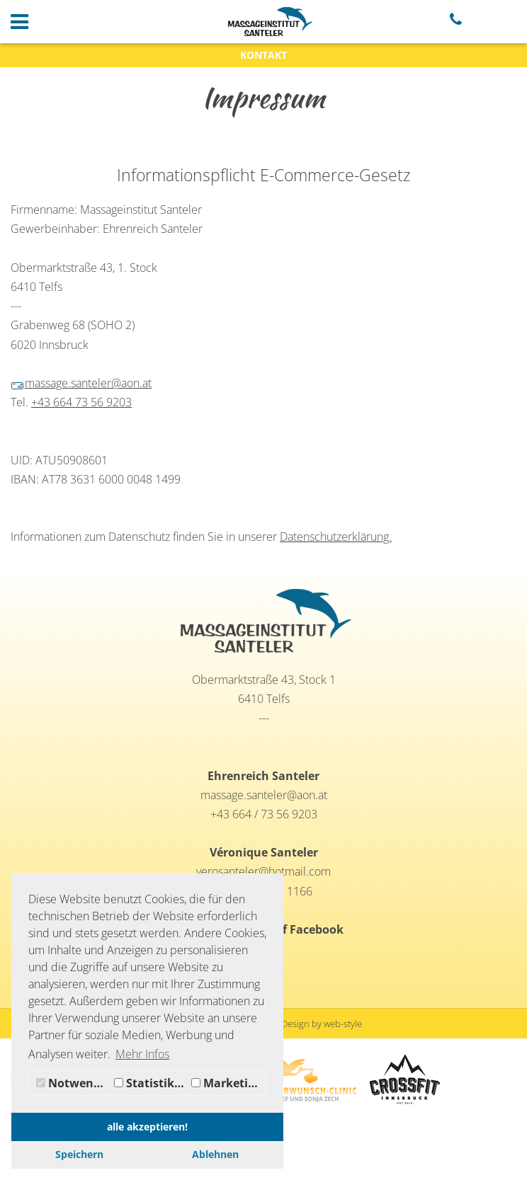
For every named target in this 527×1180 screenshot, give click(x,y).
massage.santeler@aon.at (81, 383)
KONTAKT (263, 55)
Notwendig (73, 1083)
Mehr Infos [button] (142, 1054)
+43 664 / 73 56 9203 (263, 814)
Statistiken (151, 1083)
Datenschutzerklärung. (336, 536)
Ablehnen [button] (215, 1154)
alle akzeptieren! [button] (147, 1126)
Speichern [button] (79, 1154)
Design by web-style (321, 1023)
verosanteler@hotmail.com (263, 871)
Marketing (226, 1083)
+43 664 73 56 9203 (81, 402)
